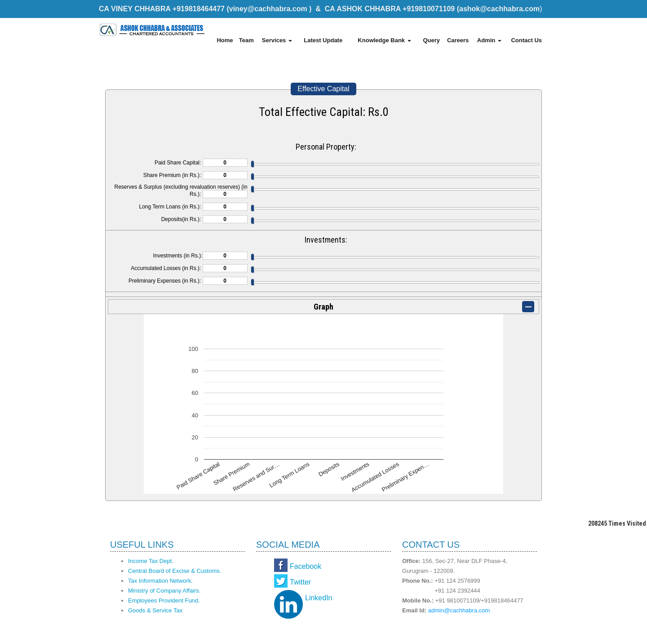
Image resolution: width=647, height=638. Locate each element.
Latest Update (323, 40)
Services (277, 40)
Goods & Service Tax (155, 610)
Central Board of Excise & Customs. (174, 570)
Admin (489, 40)
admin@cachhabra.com (459, 610)
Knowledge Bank (384, 40)
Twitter (300, 582)
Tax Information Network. (160, 580)
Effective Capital (323, 89)
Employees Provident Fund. (164, 600)
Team (246, 40)
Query (431, 40)
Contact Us (526, 40)
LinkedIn (318, 598)
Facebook (305, 566)
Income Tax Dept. (150, 561)
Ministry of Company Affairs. (164, 590)
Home (225, 40)
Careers (458, 40)
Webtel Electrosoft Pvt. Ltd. (508, 628)
